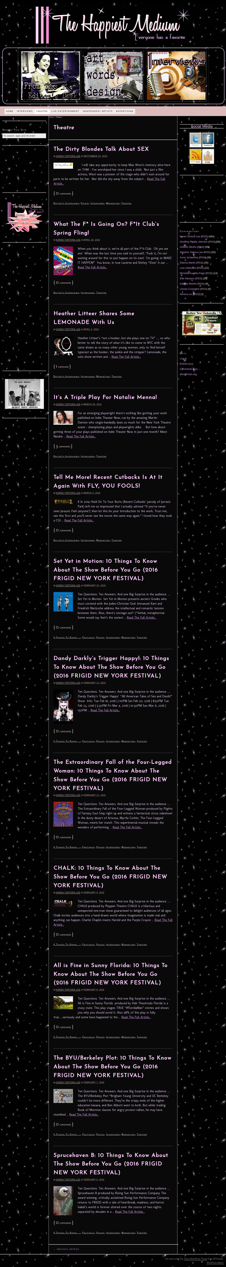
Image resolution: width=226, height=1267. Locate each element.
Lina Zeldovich (188, 267)
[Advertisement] (24, 168)
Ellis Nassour (187, 278)
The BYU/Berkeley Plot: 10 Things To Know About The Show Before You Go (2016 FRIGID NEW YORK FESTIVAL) (112, 1067)
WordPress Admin (215, 1262)
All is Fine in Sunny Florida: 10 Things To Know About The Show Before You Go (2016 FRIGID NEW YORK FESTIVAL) (110, 974)
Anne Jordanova (189, 257)
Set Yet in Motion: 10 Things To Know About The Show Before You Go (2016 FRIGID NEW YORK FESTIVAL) (105, 570)
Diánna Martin (188, 262)
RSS (204, 236)
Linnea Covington (189, 288)
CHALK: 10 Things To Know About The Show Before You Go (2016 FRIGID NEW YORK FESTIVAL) (110, 877)
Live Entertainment (65, 111)
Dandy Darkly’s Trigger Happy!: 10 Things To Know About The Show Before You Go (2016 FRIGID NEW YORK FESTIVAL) (111, 667)
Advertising (124, 111)
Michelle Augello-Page (192, 273)
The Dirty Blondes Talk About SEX (101, 149)
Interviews (25, 111)
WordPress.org (188, 374)
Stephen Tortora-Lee (191, 252)
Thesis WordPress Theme (195, 1258)
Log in (183, 358)
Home (9, 111)
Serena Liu (186, 294)
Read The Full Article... (92, 267)
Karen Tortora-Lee (68, 156)
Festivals (88, 637)
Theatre (42, 111)
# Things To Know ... (67, 637)
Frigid (85, 203)
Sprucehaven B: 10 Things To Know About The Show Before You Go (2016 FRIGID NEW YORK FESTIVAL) (110, 1164)
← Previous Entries (66, 1249)
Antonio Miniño (188, 246)
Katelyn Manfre (188, 283)
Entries (186, 363)
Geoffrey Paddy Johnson (194, 241)
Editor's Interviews (66, 203)
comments (63, 193)
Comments (189, 369)
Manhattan (112, 203)
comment (62, 366)
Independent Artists (98, 111)
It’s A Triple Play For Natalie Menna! (105, 397)
